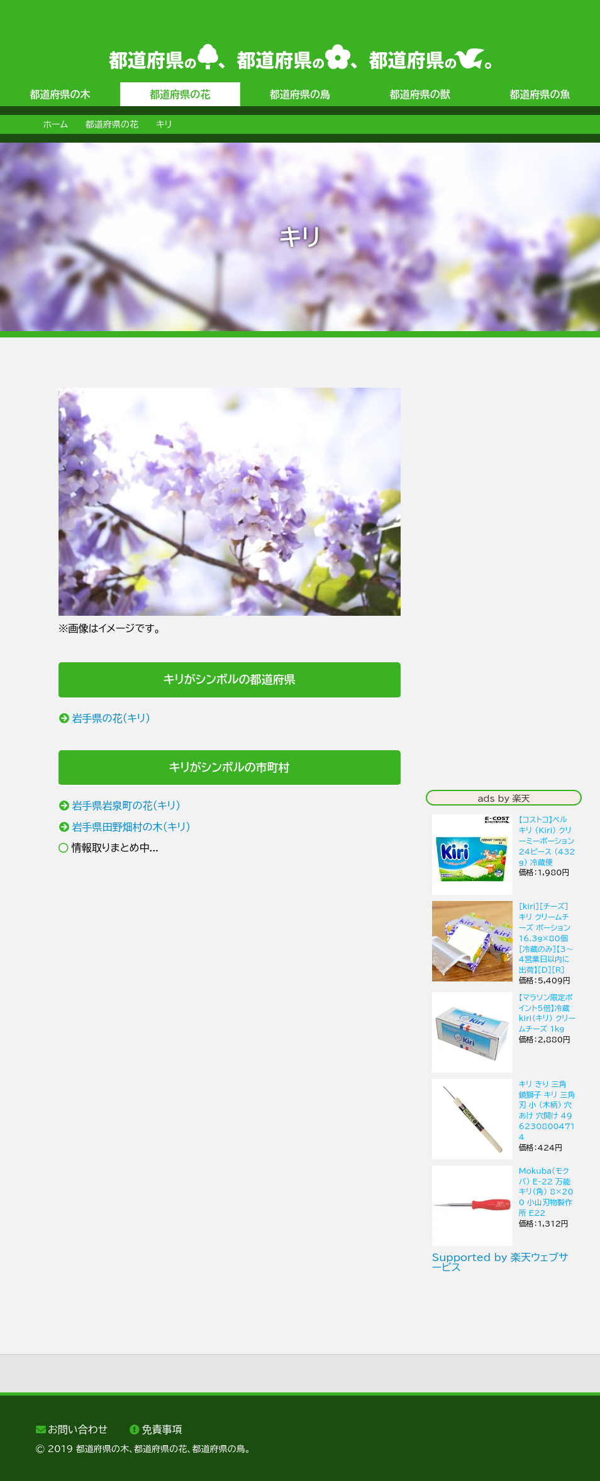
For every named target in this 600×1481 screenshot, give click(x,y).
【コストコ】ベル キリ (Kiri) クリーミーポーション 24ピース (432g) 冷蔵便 (547, 840)
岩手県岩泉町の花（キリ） (126, 806)
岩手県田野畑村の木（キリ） (131, 827)
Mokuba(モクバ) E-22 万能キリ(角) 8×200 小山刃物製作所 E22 (546, 1191)
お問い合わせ (78, 1429)
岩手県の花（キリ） (111, 718)
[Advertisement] (229, 968)
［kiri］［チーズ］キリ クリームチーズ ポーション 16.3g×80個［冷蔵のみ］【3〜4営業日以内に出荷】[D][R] (546, 937)
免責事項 (162, 1429)
